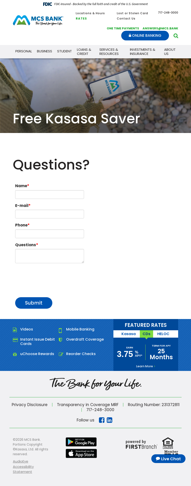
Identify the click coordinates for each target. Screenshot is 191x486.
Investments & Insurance (142, 51)
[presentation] (50, 278)
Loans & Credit (84, 51)
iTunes (81, 453)
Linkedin (109, 420)
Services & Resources (109, 51)
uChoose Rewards (37, 354)
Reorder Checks (81, 354)
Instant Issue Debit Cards (37, 341)
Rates (81, 18)
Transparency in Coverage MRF (87, 404)
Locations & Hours (90, 13)
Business (44, 51)
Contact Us (126, 18)
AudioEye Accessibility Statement (23, 466)
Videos (26, 329)
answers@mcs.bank (160, 28)
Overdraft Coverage (85, 339)
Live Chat (171, 459)
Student (64, 51)
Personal (23, 51)
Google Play (81, 441)
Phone (21, 225)
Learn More (144, 366)
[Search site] (176, 35)
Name (21, 186)
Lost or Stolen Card (132, 13)
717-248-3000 (100, 410)
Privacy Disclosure (29, 404)
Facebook (101, 420)
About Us (170, 51)
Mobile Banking (80, 329)
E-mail (21, 205)
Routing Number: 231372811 (154, 404)
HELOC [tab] (163, 333)
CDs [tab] (146, 333)
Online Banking (145, 35)
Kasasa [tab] (128, 333)
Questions (25, 245)
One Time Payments (123, 28)
